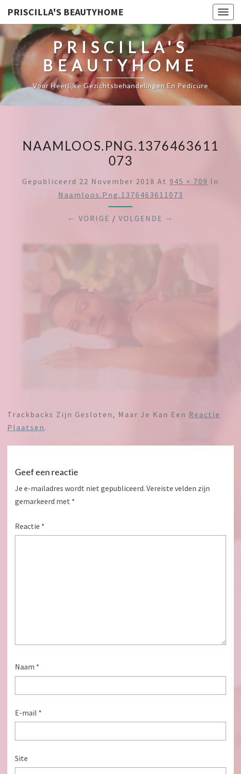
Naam (27, 666)
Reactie (30, 526)
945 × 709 (188, 181)
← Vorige (89, 218)
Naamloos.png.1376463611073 (120, 194)
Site (21, 758)
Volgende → (146, 218)
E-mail (28, 712)
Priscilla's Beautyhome (65, 12)
